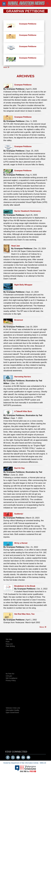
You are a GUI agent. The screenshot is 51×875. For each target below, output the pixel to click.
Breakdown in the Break (24, 586)
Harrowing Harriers (22, 377)
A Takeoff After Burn (23, 411)
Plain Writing (10, 646)
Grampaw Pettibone (23, 85)
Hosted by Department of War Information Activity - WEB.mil (24, 763)
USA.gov (9, 676)
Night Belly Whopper (23, 285)
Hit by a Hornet (20, 543)
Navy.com (9, 644)
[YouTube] (18, 758)
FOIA (8, 642)
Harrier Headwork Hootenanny (27, 211)
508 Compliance (11, 678)
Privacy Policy (11, 680)
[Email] (28, 758)
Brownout (18, 320)
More (6, 67)
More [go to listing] (43, 627)
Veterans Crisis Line (13, 708)
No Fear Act (10, 674)
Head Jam (15, 246)
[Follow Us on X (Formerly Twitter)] (13, 758)
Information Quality (12, 710)
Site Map (9, 639)
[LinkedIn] (23, 758)
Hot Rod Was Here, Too (24, 614)
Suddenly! (18, 514)
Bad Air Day (19, 468)
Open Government (12, 712)
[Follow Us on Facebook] (8, 758)
